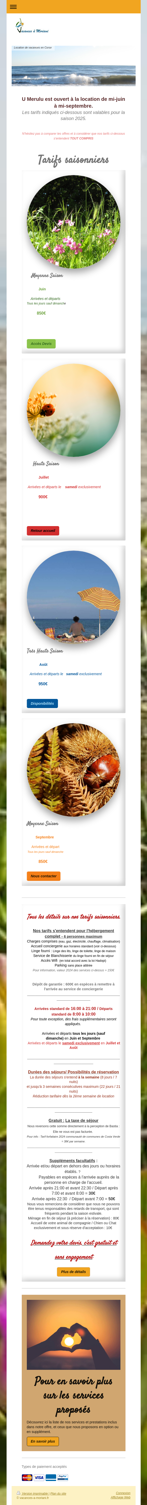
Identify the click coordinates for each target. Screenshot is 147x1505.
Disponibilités (42, 703)
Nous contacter (44, 876)
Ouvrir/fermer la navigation (73, 6)
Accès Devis (41, 344)
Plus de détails (73, 1272)
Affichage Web (121, 1497)
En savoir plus (43, 1441)
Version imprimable (33, 1493)
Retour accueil (43, 531)
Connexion (123, 1493)
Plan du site (58, 1493)
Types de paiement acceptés (44, 1467)
